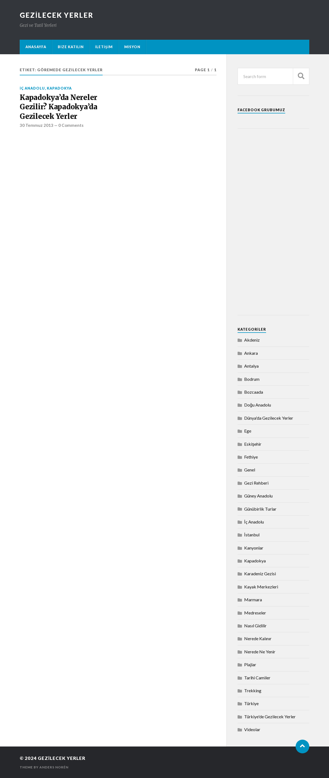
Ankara (251, 353)
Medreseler (255, 612)
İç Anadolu (32, 88)
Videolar (252, 729)
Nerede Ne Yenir (259, 651)
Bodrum (251, 379)
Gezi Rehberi (256, 482)
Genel (249, 469)
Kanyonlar (253, 547)
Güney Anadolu (258, 495)
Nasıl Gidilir (255, 625)
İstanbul (251, 534)
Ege (247, 430)
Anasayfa (35, 47)
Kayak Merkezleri (261, 586)
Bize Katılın (71, 47)
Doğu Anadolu (257, 404)
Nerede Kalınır (258, 638)
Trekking (252, 690)
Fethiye (251, 456)
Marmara (253, 599)
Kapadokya (59, 88)
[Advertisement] (273, 222)
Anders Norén (53, 767)
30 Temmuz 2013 (36, 125)
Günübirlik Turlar (260, 508)
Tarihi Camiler (257, 677)
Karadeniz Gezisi (260, 573)
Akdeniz (252, 339)
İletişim (104, 47)
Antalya (251, 365)
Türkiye (251, 703)
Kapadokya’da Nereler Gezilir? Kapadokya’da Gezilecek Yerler (58, 107)
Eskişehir (252, 444)
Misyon (132, 47)
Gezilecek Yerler (56, 15)
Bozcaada (253, 391)
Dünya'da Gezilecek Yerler (268, 418)
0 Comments (70, 125)
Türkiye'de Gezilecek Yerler (270, 716)
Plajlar (250, 664)
